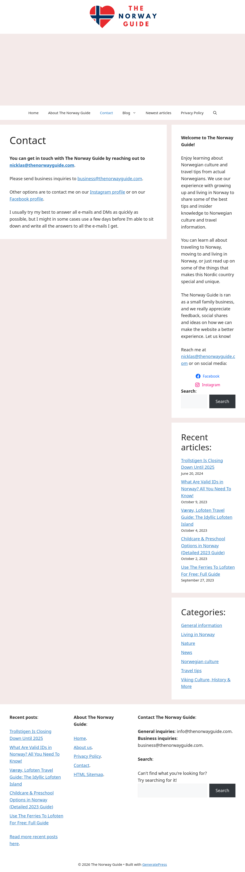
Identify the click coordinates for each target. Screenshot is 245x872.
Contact (106, 112)
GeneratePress (154, 864)
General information (201, 625)
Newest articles (158, 112)
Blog (131, 113)
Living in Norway (198, 634)
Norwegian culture (200, 661)
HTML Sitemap (88, 774)
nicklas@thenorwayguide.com (42, 165)
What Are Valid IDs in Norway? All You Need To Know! (206, 488)
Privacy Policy (192, 112)
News (186, 652)
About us (83, 747)
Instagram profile (107, 192)
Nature (188, 643)
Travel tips (191, 670)
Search (222, 401)
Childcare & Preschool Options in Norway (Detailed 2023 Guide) (203, 545)
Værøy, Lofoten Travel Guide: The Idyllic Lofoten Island (206, 517)
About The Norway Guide (69, 112)
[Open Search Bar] (215, 113)
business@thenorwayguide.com (110, 178)
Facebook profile (26, 199)
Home (33, 112)
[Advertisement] (122, 69)
